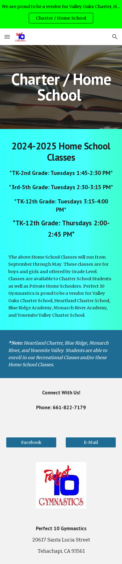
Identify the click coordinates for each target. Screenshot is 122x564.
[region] (61, 14)
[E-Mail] (91, 443)
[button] (7, 36)
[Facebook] (31, 443)
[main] (61, 87)
